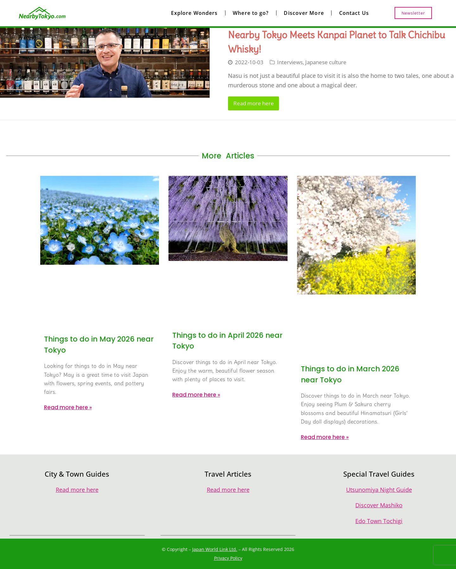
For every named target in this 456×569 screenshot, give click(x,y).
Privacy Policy (228, 558)
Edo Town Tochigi (378, 521)
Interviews (290, 62)
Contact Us (354, 12)
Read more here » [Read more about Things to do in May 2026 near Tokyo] (68, 407)
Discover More (304, 12)
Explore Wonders (194, 12)
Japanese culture (325, 62)
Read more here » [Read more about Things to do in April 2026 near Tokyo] (196, 395)
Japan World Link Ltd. (214, 549)
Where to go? (251, 12)
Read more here (253, 103)
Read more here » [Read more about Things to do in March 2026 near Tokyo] (325, 437)
